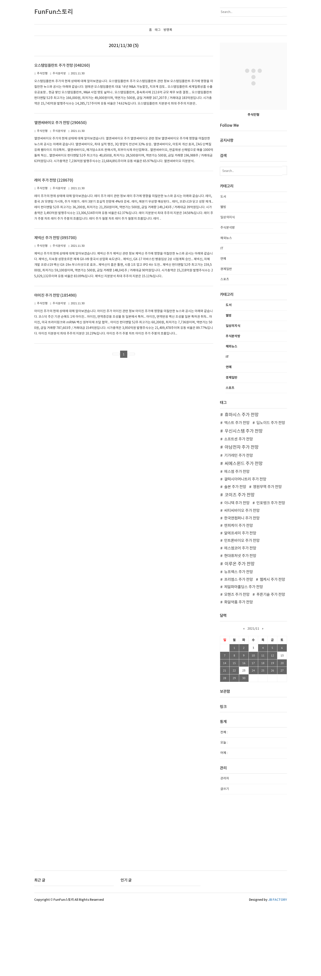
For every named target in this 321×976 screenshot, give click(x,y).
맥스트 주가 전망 (236, 492)
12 (272, 725)
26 (272, 740)
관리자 (224, 848)
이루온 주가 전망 (240, 633)
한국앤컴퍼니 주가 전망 (241, 587)
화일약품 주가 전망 (238, 671)
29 (234, 747)
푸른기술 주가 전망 (270, 664)
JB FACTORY (277, 969)
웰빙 (223, 276)
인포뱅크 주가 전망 (270, 572)
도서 (223, 266)
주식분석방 (59, 143)
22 (234, 740)
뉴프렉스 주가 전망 (238, 641)
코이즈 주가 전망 (240, 564)
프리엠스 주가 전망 (238, 649)
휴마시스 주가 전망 (242, 484)
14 (224, 732)
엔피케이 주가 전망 (238, 595)
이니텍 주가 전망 (236, 572)
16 (243, 732)
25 (262, 740)
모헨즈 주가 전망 (236, 664)
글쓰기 (224, 858)
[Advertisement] (160, 74)
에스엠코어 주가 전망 (240, 618)
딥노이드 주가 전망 (270, 492)
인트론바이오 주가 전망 (241, 610)
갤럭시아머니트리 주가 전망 (245, 549)
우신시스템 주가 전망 (244, 500)
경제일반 (226, 338)
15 (234, 732)
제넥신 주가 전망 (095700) (55, 307)
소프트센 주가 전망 (238, 508)
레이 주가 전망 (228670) (53, 250)
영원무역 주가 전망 (267, 556)
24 (253, 740)
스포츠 (224, 349)
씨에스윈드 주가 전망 (244, 533)
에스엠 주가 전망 (236, 541)
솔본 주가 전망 (235, 556)
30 (243, 747)
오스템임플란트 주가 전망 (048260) (62, 135)
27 (282, 740)
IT (221, 318)
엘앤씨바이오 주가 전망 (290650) (60, 192)
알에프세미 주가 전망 (240, 603)
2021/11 (253, 698)
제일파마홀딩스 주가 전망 (243, 656)
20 (282, 732)
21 (224, 740)
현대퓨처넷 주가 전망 (240, 625)
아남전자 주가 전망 (242, 516)
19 (272, 732)
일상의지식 (227, 287)
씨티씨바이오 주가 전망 (241, 580)
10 (253, 725)
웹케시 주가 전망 (272, 649)
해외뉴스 (226, 307)
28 (224, 747)
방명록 (168, 30)
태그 (158, 30)
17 (253, 732)
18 (262, 732)
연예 (223, 328)
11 (262, 725)
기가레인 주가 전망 (238, 525)
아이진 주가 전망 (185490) (55, 365)
